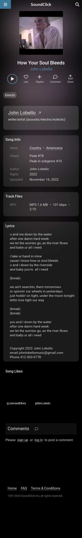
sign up (22, 440)
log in (39, 440)
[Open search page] (77, 4)
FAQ (24, 488)
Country (35, 148)
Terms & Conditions (45, 488)
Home (12, 488)
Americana (54, 148)
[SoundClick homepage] (41, 4)
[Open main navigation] (5, 4)
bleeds (10, 95)
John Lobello (41, 69)
